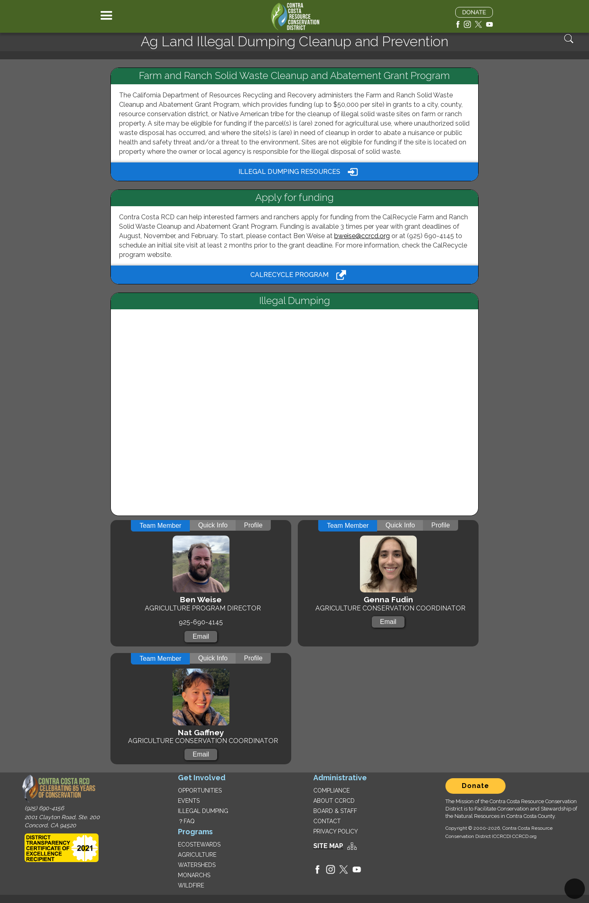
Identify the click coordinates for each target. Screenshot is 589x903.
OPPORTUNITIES (200, 790)
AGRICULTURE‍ (197, 854)
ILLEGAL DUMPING (203, 811)
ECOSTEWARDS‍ (199, 844)
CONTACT (327, 821)
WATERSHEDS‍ (197, 865)
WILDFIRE (191, 885)
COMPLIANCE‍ (331, 790)
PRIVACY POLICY (335, 831)
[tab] (160, 525)
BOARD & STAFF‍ (335, 811)
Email (201, 636)
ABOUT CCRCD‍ (334, 800)
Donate (475, 786)
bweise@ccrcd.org (362, 236)
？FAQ (186, 821)
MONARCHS (194, 875)
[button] (106, 16)
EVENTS (189, 800)
